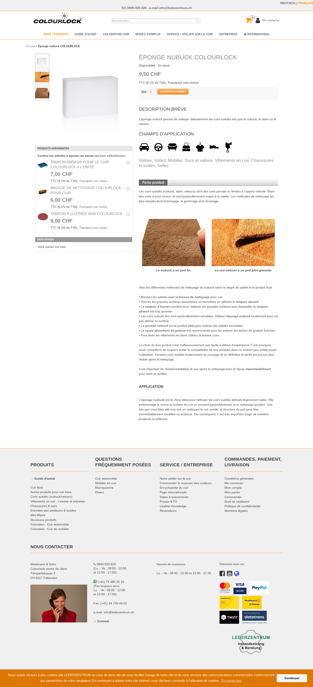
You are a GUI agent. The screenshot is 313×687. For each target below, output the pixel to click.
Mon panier (232, 492)
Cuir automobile (106, 478)
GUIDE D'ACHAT (86, 34)
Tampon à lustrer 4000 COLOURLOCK (86, 214)
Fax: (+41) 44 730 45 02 (110, 603)
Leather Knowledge (173, 506)
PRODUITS (42, 464)
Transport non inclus (93, 181)
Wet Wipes (37, 515)
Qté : (144, 91)
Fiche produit (153, 182)
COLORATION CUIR (116, 34)
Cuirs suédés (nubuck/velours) (51, 496)
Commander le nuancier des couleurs (185, 483)
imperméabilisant (258, 369)
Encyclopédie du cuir (174, 487)
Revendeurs (168, 510)
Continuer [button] (292, 678)
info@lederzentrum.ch (175, 8)
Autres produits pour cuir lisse (50, 492)
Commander (233, 497)
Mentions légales (236, 510)
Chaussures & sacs (43, 506)
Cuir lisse (36, 487)
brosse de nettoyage (194, 297)
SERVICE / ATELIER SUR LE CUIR (190, 34)
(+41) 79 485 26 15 (108, 582)
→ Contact (101, 621)
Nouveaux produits (43, 520)
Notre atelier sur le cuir (175, 478)
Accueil (30, 46)
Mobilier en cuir (105, 483)
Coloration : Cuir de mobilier (49, 529)
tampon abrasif (247, 301)
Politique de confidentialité (242, 506)
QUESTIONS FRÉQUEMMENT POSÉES (123, 462)
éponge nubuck (238, 316)
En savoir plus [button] (231, 680)
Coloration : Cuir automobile (49, 524)
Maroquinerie (104, 487)
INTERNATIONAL (257, 34)
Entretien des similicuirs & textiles (53, 510)
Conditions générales (239, 478)
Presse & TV (168, 501)
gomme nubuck (156, 325)
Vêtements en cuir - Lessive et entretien (57, 501)
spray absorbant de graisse (165, 330)
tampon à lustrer (157, 306)
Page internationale (173, 492)
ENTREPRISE (228, 34)
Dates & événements (174, 497)
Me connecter (234, 483)
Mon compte (233, 487)
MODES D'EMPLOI (147, 34)
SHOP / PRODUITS (55, 34)
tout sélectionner (112, 155)
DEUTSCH (287, 3)
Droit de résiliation (237, 501)
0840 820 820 (137, 8)
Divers (99, 492)
